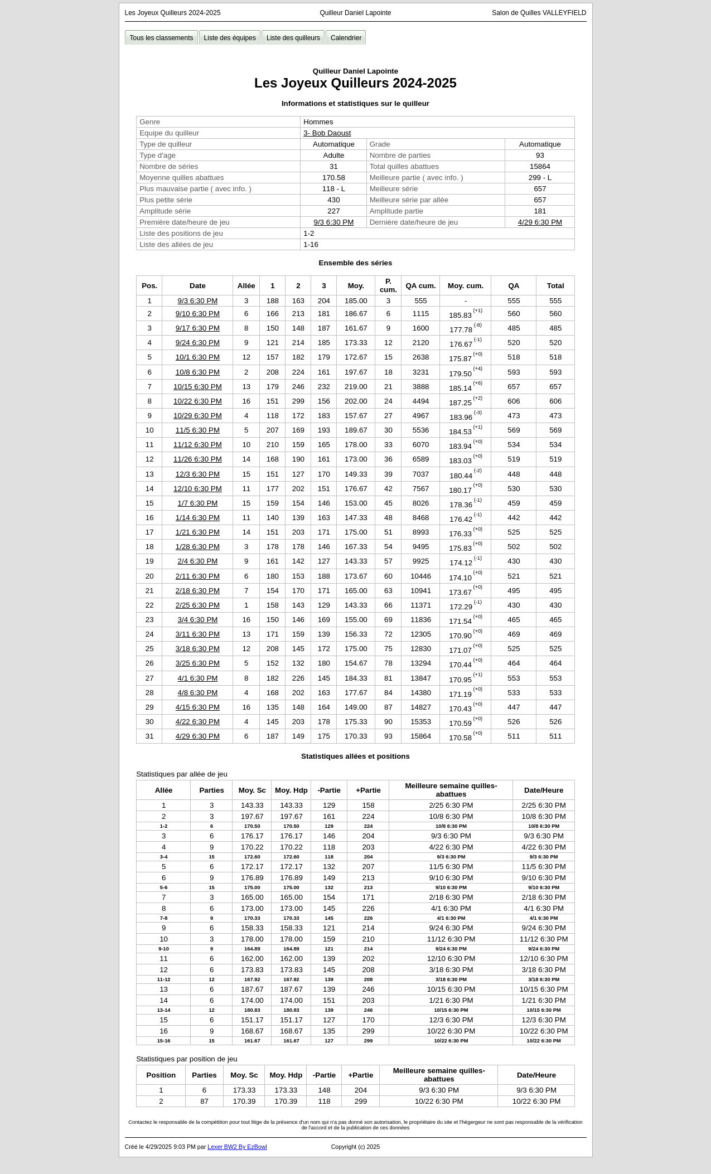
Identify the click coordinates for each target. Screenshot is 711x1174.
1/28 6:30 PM (198, 546)
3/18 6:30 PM (198, 648)
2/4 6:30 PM (198, 561)
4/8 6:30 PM (198, 692)
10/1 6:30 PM (198, 357)
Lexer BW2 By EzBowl (237, 1146)
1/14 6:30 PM (198, 517)
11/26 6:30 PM (197, 459)
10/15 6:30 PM (197, 386)
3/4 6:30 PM (198, 619)
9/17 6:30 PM (198, 328)
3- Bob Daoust (327, 133)
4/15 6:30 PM (198, 707)
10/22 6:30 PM (197, 401)
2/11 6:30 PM (198, 576)
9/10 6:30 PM (198, 313)
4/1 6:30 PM (198, 678)
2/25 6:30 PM (198, 605)
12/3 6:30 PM (198, 474)
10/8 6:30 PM (198, 372)
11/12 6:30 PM (197, 444)
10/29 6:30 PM (197, 415)
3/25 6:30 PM (198, 663)
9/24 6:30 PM (198, 342)
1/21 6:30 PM (198, 532)
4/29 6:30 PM (540, 222)
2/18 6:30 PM (198, 590)
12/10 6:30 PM (197, 488)
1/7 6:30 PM (198, 503)
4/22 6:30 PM (198, 721)
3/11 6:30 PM (198, 634)
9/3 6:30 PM (334, 222)
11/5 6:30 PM (198, 430)
